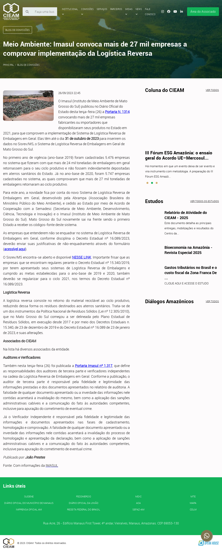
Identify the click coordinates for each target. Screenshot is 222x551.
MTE (193, 496)
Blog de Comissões (28, 64)
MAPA (193, 503)
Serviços (102, 9)
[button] (147, 183)
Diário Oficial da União (83, 503)
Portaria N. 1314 (117, 111)
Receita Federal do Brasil (83, 509)
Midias (128, 11)
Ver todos (212, 90)
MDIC (138, 496)
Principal (8, 64)
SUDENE (29, 496)
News (139, 11)
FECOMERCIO (83, 496)
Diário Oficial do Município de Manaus (28, 503)
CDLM (193, 509)
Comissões (87, 11)
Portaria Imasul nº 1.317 (93, 365)
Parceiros (116, 9)
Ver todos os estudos (204, 201)
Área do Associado (203, 11)
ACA (138, 503)
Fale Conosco (150, 11)
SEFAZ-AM (138, 509)
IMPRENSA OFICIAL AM (29, 509)
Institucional (70, 11)
